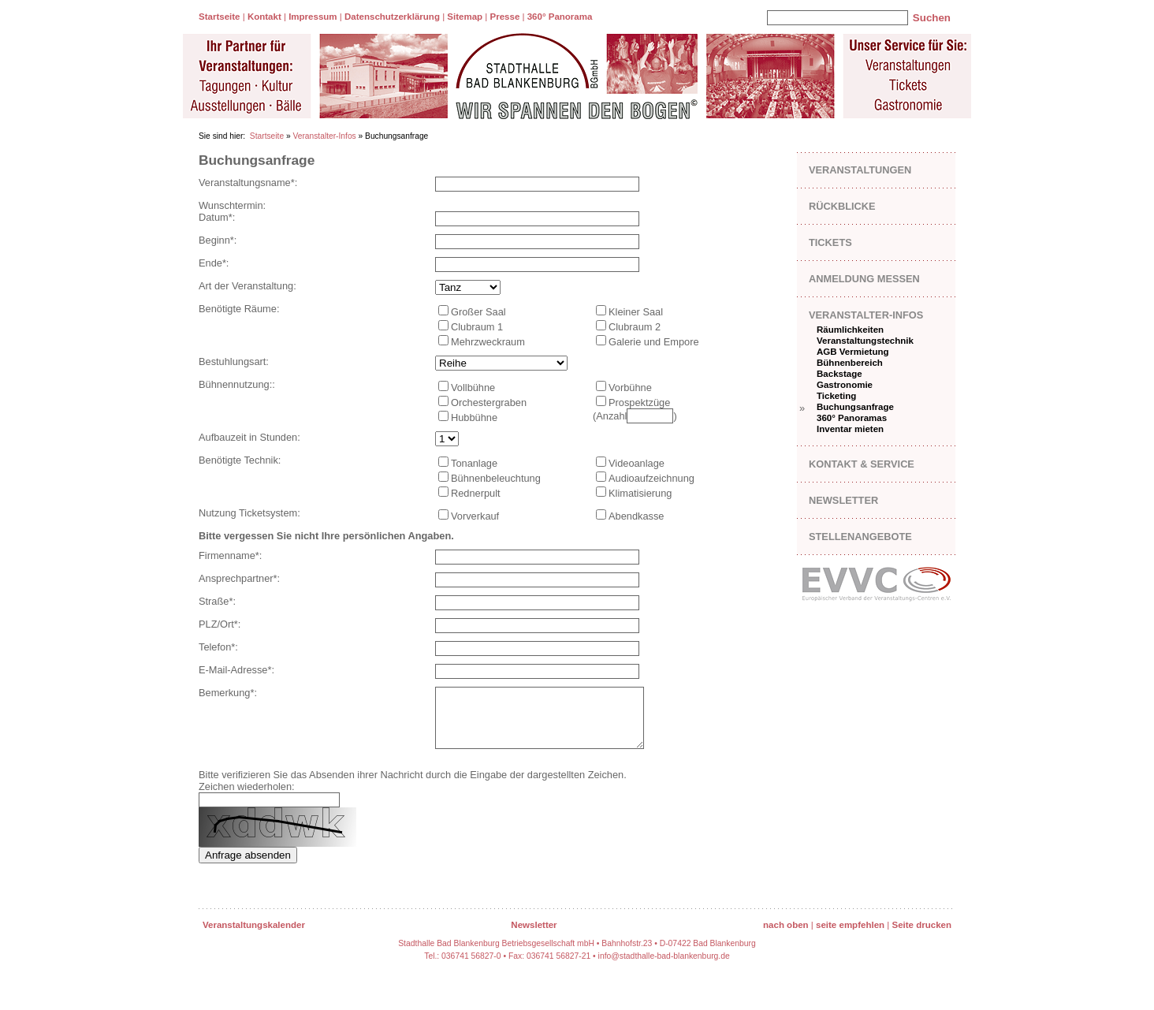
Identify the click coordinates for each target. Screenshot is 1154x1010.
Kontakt (264, 16)
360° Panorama (560, 16)
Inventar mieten (850, 429)
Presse (505, 16)
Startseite (219, 16)
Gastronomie (845, 384)
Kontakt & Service (861, 464)
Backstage (839, 373)
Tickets (830, 242)
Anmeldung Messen (864, 279)
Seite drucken (921, 936)
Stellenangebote (860, 536)
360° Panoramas (852, 418)
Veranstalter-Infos (324, 136)
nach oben (786, 936)
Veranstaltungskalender (254, 936)
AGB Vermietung (853, 351)
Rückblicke (842, 206)
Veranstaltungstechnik (865, 340)
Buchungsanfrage (855, 407)
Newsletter (843, 500)
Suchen (932, 18)
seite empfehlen (850, 936)
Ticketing (836, 396)
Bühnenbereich (850, 362)
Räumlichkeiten (850, 329)
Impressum (312, 16)
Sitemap (464, 16)
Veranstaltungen (860, 170)
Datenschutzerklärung (392, 16)
